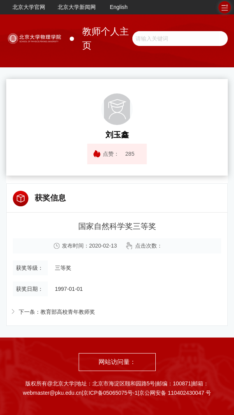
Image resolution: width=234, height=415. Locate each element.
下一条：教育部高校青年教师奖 (57, 312)
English (119, 7)
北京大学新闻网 (77, 7)
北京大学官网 (28, 7)
